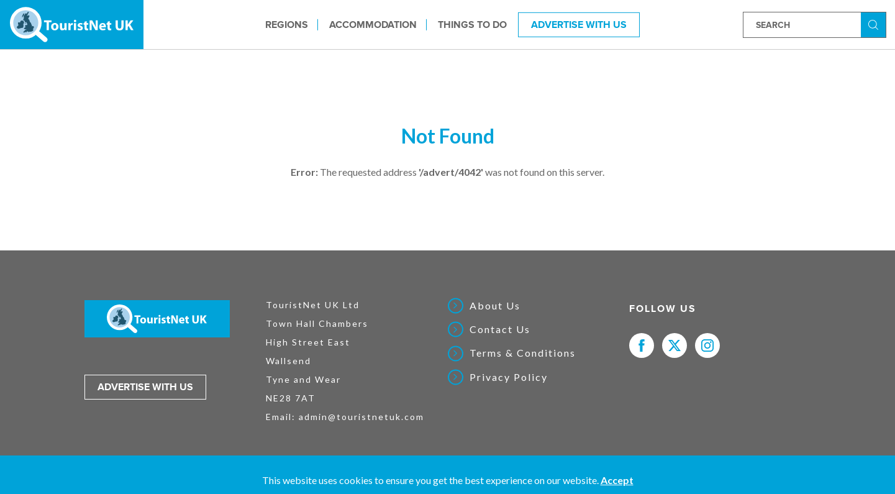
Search (875, 24)
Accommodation (373, 24)
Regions (286, 24)
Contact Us (500, 329)
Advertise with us (145, 387)
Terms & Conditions (523, 353)
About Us (495, 305)
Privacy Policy (509, 377)
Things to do (472, 24)
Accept (617, 480)
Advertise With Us (579, 24)
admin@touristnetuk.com (361, 416)
